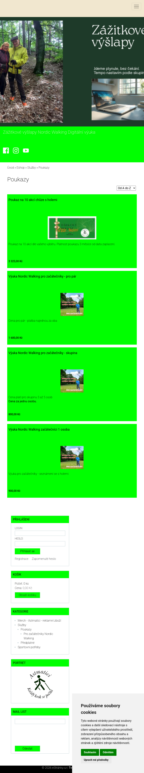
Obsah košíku (27, 595)
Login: (19, 528)
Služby (31, 167)
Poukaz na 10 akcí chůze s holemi (33, 200)
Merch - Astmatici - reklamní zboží (39, 620)
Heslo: (19, 538)
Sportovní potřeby (29, 647)
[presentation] (43, 735)
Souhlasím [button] (90, 752)
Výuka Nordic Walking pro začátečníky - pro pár (42, 276)
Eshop (21, 167)
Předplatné (28, 643)
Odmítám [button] (108, 752)
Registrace (21, 559)
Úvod (10, 167)
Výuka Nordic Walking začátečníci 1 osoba (39, 429)
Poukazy (26, 629)
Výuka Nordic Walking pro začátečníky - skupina (43, 353)
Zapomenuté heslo (44, 559)
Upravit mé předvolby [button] (96, 759)
